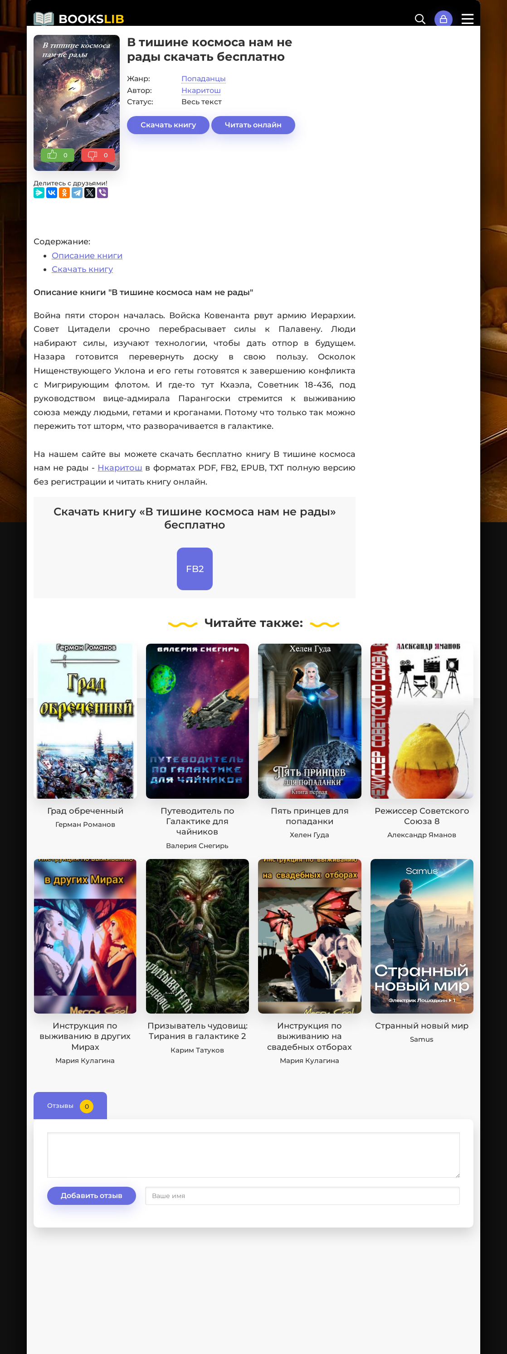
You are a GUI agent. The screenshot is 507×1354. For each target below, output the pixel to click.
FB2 (195, 568)
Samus (422, 1039)
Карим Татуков (197, 1050)
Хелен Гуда (309, 834)
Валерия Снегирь (197, 845)
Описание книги (87, 256)
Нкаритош (201, 90)
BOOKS (91, 19)
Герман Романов (85, 824)
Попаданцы (203, 78)
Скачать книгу (168, 125)
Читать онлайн (253, 125)
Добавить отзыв (91, 1195)
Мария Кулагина (85, 1060)
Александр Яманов (421, 834)
